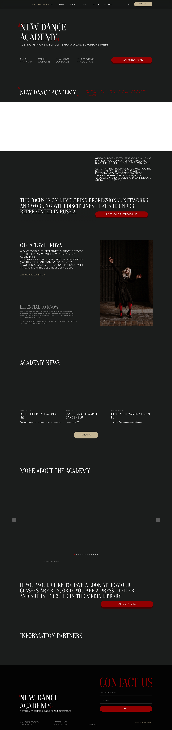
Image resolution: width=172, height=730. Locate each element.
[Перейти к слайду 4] (80, 554)
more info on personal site (31, 275)
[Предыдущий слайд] (14, 520)
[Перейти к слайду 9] (91, 554)
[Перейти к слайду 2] (76, 554)
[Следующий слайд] (158, 520)
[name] (126, 693)
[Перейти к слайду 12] (97, 554)
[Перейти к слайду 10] (93, 554)
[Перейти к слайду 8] (89, 554)
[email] (126, 701)
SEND (126, 708)
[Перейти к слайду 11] (95, 554)
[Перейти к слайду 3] (78, 554)
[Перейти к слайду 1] (74, 554)
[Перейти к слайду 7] (87, 554)
